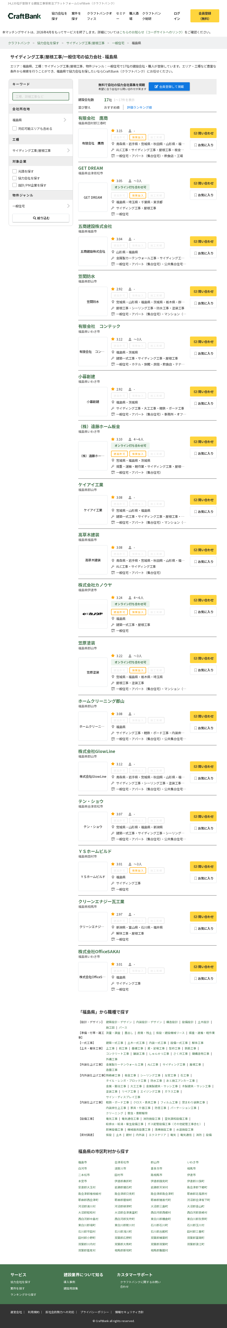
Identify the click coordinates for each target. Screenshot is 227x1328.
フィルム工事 (169, 1102)
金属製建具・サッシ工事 (162, 1086)
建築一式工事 (114, 1043)
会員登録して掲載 (169, 86)
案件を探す (76, 16)
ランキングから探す (23, 1294)
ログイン (177, 16)
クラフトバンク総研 (151, 16)
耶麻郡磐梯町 (123, 1200)
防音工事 (160, 1108)
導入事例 (69, 1282)
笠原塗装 (86, 643)
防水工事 (156, 1080)
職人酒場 (134, 16)
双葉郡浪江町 (195, 1244)
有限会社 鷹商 (93, 118)
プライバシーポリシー (94, 1312)
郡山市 (155, 1162)
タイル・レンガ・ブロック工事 (126, 1080)
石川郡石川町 (159, 1225)
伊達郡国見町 (159, 1181)
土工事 (110, 1048)
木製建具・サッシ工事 (196, 1086)
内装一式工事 (157, 1043)
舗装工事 (139, 1053)
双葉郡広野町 (123, 1238)
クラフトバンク (19, 42)
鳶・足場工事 (156, 1048)
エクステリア (157, 1135)
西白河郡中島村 (88, 1219)
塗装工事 (111, 1091)
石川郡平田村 (87, 1231)
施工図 (110, 1027)
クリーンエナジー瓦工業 (101, 901)
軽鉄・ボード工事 (117, 1102)
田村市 (119, 1175)
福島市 (82, 1162)
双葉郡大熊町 (123, 1244)
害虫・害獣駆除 (137, 1113)
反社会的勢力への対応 (59, 1312)
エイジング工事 (150, 1091)
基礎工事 (137, 1048)
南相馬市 (156, 1175)
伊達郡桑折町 (123, 1181)
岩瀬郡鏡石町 (123, 1187)
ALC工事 (153, 1064)
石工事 (184, 1075)
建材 (129, 1135)
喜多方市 (156, 1168)
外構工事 (111, 1059)
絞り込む (41, 218)
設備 (209, 1135)
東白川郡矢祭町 (197, 1219)
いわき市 (193, 1162)
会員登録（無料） (205, 16)
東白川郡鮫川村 (125, 1225)
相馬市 (191, 1168)
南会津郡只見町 (125, 1193)
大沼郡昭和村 (87, 1212)
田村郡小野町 (87, 1238)
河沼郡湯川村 (87, 1206)
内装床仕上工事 (116, 1108)
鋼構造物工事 (200, 1053)
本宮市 (82, 1181)
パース (123, 1027)
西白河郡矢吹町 (125, 1219)
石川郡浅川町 (123, 1231)
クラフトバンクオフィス (99, 16)
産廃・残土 (144, 1033)
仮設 (109, 1135)
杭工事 (123, 1048)
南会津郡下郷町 (197, 1187)
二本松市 (84, 1175)
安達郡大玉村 (87, 1187)
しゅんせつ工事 (159, 1053)
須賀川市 (120, 1168)
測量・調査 (113, 1033)
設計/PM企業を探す (32, 185)
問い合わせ (203, 133)
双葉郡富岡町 (195, 1238)
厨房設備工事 (114, 1129)
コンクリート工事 (117, 1053)
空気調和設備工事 (176, 1118)
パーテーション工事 (183, 1108)
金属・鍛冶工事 (116, 1086)
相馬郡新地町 (123, 1250)
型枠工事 (174, 1048)
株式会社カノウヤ (95, 585)
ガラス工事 (172, 1091)
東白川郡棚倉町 (161, 1219)
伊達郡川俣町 (195, 1181)
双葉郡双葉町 (159, 1244)
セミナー (120, 16)
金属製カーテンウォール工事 (124, 1064)
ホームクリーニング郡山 (101, 701)
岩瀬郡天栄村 (159, 1187)
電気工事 (111, 1118)
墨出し (129, 1033)
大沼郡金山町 (195, 1206)
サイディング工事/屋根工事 (85, 42)
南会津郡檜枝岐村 (89, 1193)
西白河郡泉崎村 (197, 1212)
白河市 (82, 1168)
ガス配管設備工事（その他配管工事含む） (175, 1124)
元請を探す (26, 171)
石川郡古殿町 (159, 1231)
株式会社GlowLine (96, 751)
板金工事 (130, 1075)
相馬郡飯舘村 (159, 1250)
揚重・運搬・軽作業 (202, 1033)
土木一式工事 (136, 1043)
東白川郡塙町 (87, 1225)
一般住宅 (118, 42)
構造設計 (172, 1022)
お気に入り (203, 144)
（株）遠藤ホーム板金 (99, 426)
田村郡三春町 (195, 1231)
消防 (199, 1135)
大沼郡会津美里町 (126, 1212)
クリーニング (114, 1113)
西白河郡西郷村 (161, 1212)
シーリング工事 (150, 1075)
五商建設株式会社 (95, 226)
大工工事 (136, 1086)
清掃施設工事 (163, 1129)
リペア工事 (129, 1091)
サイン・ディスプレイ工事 (123, 1097)
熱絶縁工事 (113, 1075)
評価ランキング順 (139, 107)
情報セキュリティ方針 (129, 1312)
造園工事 (111, 1070)
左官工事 (170, 1075)
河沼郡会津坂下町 (198, 1200)
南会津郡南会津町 (162, 1193)
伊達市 (191, 1175)
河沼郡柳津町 (123, 1206)
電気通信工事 (130, 1118)
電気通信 (186, 1135)
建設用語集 (71, 1288)
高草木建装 (88, 534)
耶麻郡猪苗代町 (161, 1200)
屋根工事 (195, 1064)
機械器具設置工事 (139, 1129)
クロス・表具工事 (144, 1102)
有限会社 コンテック (99, 326)
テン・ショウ (91, 801)
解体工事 (198, 1043)
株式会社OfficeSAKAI (99, 951)
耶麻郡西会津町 (88, 1200)
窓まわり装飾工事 (193, 1102)
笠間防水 (86, 276)
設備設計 (188, 1022)
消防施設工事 (151, 1118)
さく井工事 (180, 1053)
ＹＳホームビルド (95, 851)
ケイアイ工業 (90, 484)
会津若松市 (122, 1162)
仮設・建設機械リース (170, 1033)
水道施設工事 (185, 1129)
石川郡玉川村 (195, 1225)
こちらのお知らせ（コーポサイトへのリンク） (151, 32)
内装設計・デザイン (149, 1022)
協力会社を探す (59, 16)
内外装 (140, 1135)
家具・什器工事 (140, 1108)
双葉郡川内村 (87, 1244)
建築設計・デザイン (119, 1022)
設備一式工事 (179, 1043)
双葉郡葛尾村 (87, 1250)
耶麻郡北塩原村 (197, 1193)
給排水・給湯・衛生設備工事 (124, 1124)
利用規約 (33, 1312)
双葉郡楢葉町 (159, 1238)
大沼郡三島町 (159, 1206)
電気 (173, 1135)
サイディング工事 (173, 1064)
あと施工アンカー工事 (180, 1080)
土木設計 (203, 1022)
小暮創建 (86, 376)
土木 (119, 1135)
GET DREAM (90, 168)
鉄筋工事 (190, 1048)
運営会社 (16, 1312)
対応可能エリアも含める (35, 128)
